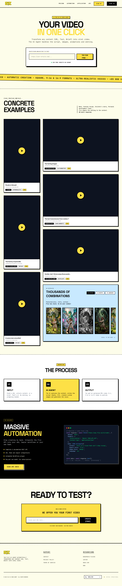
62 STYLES (90, 294)
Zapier (85, 559)
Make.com (86, 562)
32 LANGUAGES (110, 294)
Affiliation (81, 3)
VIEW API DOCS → (14, 468)
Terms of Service (49, 562)
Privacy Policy (48, 559)
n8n (84, 565)
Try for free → (85, 56)
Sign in (111, 3)
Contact (46, 557)
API (90, 3)
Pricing (61, 3)
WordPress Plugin (89, 557)
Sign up (98, 3)
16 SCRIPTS (100, 294)
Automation (70, 3)
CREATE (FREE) (88, 521)
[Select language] (93, 577)
